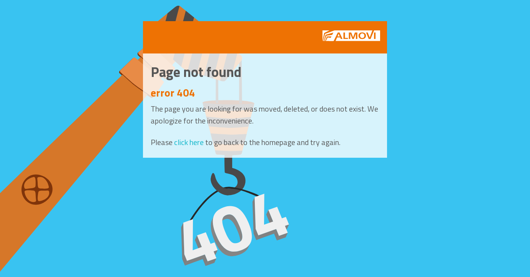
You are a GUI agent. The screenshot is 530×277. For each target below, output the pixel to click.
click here (189, 142)
